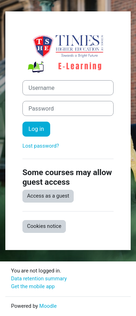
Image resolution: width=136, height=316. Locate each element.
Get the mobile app (33, 286)
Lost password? (40, 146)
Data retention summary (39, 278)
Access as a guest (48, 196)
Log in (36, 129)
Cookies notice (44, 226)
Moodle (48, 306)
